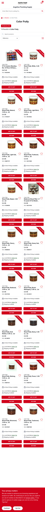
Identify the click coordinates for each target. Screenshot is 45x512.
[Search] (42, 10)
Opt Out (17, 508)
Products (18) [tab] (6, 26)
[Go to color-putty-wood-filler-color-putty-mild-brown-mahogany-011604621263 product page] (33, 293)
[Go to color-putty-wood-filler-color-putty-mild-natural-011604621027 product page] (11, 116)
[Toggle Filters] (43, 38)
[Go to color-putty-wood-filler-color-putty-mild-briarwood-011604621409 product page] (11, 426)
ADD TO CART (11, 87)
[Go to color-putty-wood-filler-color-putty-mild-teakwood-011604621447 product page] (33, 426)
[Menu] (3, 3)
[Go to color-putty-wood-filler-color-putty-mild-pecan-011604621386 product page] (33, 382)
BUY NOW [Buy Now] (11, 91)
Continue (7, 508)
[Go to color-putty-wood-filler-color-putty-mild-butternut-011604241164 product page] (33, 204)
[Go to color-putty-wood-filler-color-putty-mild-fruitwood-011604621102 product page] (33, 160)
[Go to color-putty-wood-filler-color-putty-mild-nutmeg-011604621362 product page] (11, 382)
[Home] (2, 18)
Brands (7, 18)
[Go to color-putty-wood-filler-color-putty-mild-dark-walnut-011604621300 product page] (11, 337)
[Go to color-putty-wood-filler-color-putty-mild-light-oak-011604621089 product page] (11, 160)
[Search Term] (22, 11)
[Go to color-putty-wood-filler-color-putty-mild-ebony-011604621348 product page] (33, 337)
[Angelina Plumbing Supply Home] (22, 3)
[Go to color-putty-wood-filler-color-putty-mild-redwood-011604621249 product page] (11, 293)
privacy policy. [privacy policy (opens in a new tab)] (30, 498)
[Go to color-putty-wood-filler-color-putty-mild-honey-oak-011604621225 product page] (33, 249)
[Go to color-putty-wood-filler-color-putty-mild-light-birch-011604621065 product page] (33, 116)
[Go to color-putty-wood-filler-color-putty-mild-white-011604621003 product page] (33, 72)
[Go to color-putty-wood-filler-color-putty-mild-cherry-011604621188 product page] (11, 249)
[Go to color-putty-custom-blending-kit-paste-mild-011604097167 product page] (11, 72)
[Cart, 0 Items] (41, 3)
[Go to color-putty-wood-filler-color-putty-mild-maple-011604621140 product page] (11, 204)
